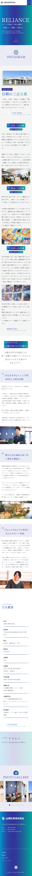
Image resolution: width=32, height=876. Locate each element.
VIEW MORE (21, 113)
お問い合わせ (5, 858)
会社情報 (4, 852)
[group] (16, 791)
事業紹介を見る (16, 329)
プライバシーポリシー (7, 860)
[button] (9, 805)
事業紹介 (4, 855)
